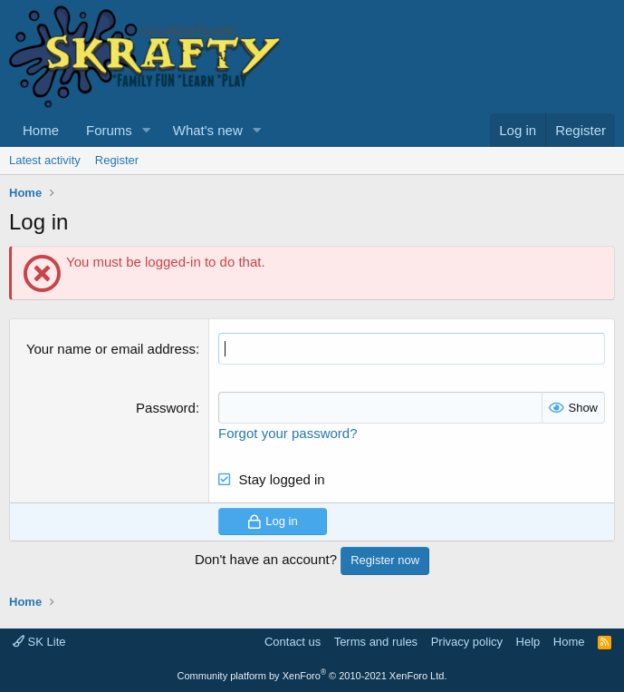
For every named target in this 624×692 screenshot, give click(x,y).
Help (528, 641)
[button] (146, 130)
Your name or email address (111, 348)
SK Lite (39, 641)
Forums (109, 130)
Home (41, 130)
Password (166, 407)
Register (117, 160)
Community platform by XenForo (312, 675)
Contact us (292, 641)
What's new (208, 130)
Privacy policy (467, 641)
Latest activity (45, 160)
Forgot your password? (287, 433)
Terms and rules (376, 641)
